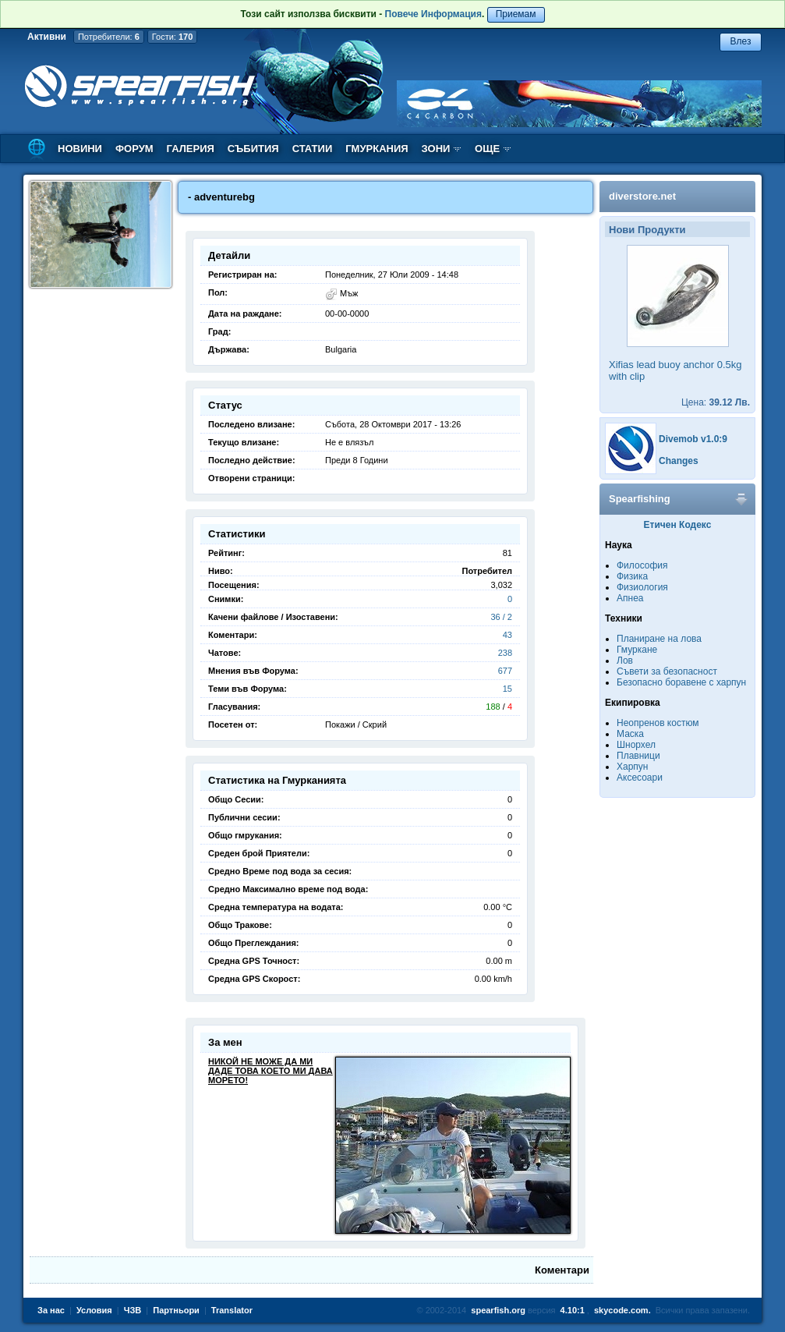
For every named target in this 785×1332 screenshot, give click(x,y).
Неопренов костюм (658, 722)
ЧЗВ (133, 1310)
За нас (51, 1310)
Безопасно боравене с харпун (681, 682)
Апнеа (630, 598)
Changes (678, 460)
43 (507, 634)
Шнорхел (636, 744)
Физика (632, 576)
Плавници (638, 755)
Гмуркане (637, 649)
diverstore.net (642, 196)
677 (505, 670)
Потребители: (109, 36)
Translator (232, 1310)
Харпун (632, 766)
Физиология (642, 587)
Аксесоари (640, 777)
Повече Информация (433, 14)
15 (507, 688)
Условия (94, 1310)
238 (505, 652)
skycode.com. (622, 1310)
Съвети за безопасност (667, 671)
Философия (642, 565)
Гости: (172, 36)
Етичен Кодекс (678, 524)
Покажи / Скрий (356, 724)
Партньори (176, 1310)
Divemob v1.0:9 (693, 439)
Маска (630, 733)
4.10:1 (572, 1310)
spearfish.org (498, 1310)
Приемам (516, 14)
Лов (625, 660)
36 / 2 (501, 617)
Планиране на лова (659, 638)
